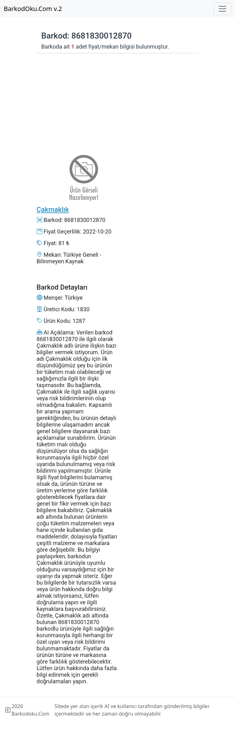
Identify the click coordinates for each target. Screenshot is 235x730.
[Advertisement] (77, 99)
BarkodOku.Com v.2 (33, 8)
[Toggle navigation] (222, 9)
